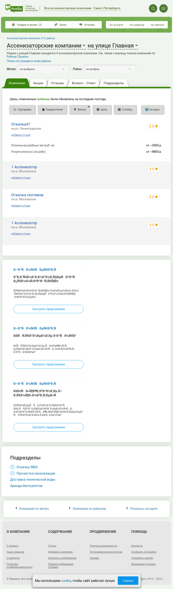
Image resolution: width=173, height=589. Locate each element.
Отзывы (87, 24)
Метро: (11, 69)
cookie (66, 581)
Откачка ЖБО (27, 467)
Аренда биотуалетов (26, 486)
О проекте (12, 545)
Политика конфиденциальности (19, 566)
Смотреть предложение (48, 309)
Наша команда (15, 552)
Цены (60, 24)
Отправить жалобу (142, 558)
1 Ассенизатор (24, 167)
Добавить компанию (60, 552)
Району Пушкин (17, 56)
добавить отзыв (20, 135)
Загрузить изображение (62, 558)
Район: (77, 69)
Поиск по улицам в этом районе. (29, 61)
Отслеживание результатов (106, 552)
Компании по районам (87, 509)
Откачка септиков (27, 195)
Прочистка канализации (36, 473)
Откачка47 (20, 124)
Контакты (137, 545)
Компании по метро (32, 509)
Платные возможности (103, 545)
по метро (157, 25)
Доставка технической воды (32, 480)
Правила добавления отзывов (60, 566)
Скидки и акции (27, 24)
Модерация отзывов (143, 564)
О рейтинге (13, 558)
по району (136, 25)
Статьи (52, 545)
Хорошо (128, 580)
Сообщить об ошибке (143, 552)
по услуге (116, 25)
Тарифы (94, 558)
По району (49, 38)
